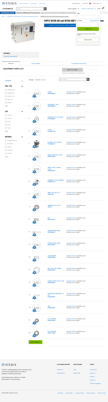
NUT (51, 218)
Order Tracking (76, 3)
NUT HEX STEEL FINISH (54, 269)
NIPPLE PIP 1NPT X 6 (54, 193)
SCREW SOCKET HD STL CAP (56, 281)
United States (96, 3)
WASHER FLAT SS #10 (54, 206)
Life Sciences (42, 3)
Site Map (60, 393)
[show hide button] (97, 24)
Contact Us (85, 3)
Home (3, 16)
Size (6, 111)
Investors (93, 380)
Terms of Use (101, 393)
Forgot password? (94, 20)
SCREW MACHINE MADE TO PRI (56, 295)
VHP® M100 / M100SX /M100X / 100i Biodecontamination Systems (22, 16)
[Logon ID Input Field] (88, 16)
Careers (92, 376)
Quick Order (73, 9)
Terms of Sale (90, 393)
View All (44, 80)
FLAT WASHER (52, 319)
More (6, 106)
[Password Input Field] (88, 24)
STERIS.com (93, 369)
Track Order (69, 393)
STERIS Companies (95, 383)
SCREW (51, 92)
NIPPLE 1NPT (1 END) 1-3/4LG (55, 169)
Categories (7, 9)
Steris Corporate (23, 3)
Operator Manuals (10, 56)
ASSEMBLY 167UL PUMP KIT (56, 181)
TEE (51, 307)
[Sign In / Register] (89, 8)
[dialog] (88, 28)
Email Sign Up (61, 373)
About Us (92, 373)
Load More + (35, 342)
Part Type (8, 86)
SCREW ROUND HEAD (54, 231)
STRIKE (51, 130)
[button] (45, 8)
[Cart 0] (100, 8)
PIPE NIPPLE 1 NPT (53, 105)
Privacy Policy (80, 393)
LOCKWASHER (52, 256)
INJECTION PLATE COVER (55, 155)
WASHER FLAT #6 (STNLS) (55, 118)
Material (8, 137)
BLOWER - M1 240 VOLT (55, 143)
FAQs (74, 369)
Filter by (8, 80)
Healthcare (34, 3)
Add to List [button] (93, 69)
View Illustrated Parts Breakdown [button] (64, 25)
